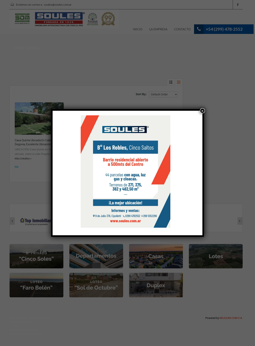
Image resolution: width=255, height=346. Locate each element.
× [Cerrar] (202, 110)
